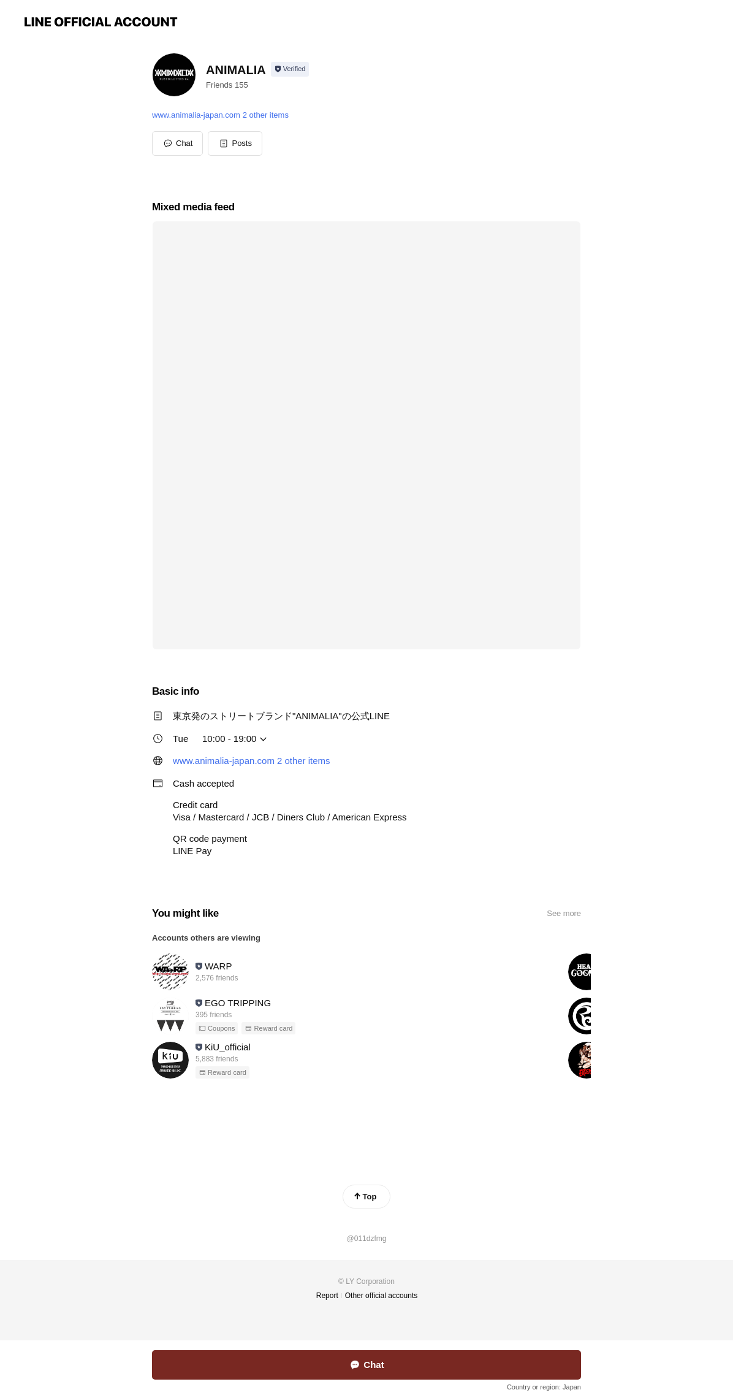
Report (327, 1295)
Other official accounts (381, 1295)
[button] (235, 143)
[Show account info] (290, 69)
